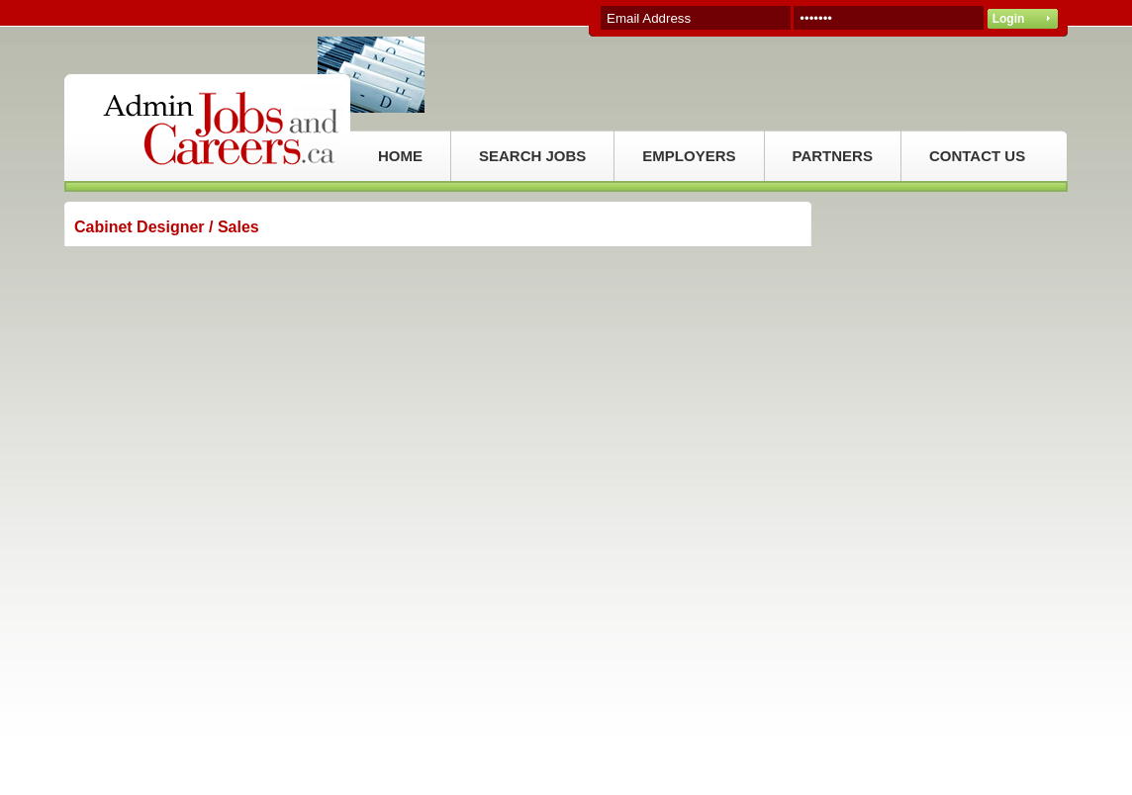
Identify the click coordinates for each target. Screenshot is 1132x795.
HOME (400, 155)
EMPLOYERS (688, 155)
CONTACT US (977, 155)
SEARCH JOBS (532, 155)
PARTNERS (833, 155)
